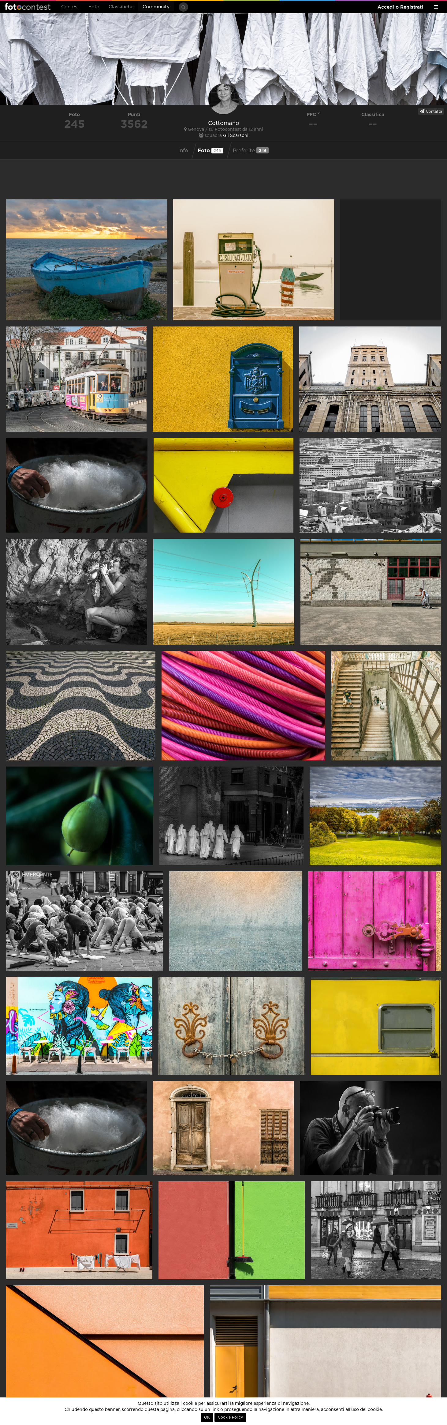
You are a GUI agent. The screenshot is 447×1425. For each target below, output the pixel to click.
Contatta (431, 111)
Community (156, 7)
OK (207, 1417)
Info (183, 150)
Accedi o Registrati (400, 6)
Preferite (251, 150)
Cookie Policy (230, 1417)
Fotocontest (27, 6)
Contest (70, 7)
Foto (93, 7)
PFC (313, 114)
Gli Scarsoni (235, 136)
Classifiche (121, 7)
